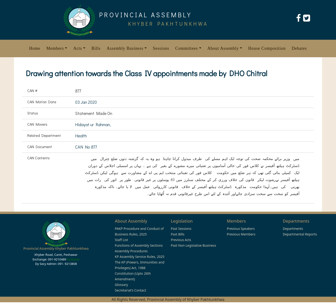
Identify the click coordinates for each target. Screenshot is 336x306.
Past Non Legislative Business (193, 245)
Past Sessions (181, 228)
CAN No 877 (86, 147)
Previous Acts (181, 240)
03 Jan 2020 (86, 102)
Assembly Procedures (131, 251)
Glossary (121, 284)
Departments (293, 228)
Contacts (73, 259)
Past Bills (177, 234)
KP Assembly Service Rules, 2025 (139, 256)
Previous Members (241, 234)
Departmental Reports (300, 234)
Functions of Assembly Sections (139, 245)
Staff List (121, 240)
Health (81, 136)
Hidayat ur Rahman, (93, 124)
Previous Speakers (241, 228)
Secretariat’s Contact (130, 290)
